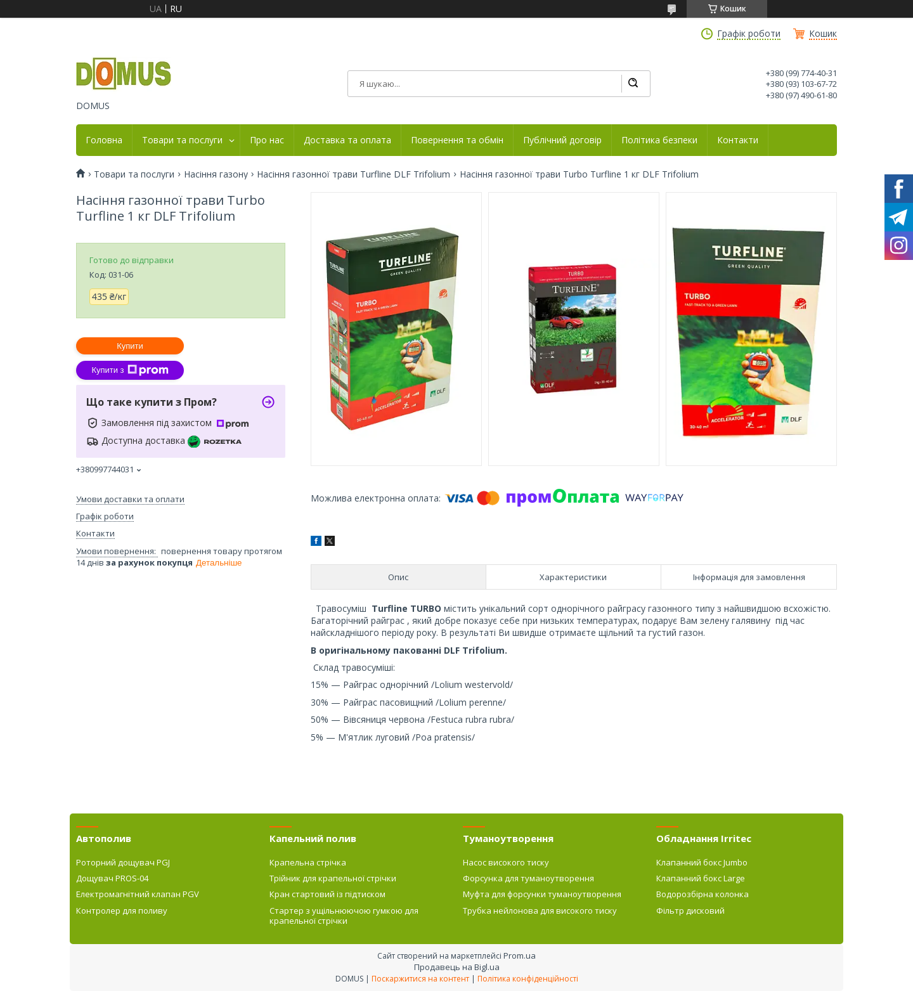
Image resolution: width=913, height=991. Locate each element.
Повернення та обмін (457, 140)
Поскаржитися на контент (420, 978)
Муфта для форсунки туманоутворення (542, 894)
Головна (104, 140)
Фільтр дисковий (690, 910)
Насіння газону (216, 174)
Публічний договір (562, 140)
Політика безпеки (659, 140)
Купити (130, 346)
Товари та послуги (182, 140)
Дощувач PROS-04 (112, 878)
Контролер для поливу (121, 910)
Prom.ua (519, 955)
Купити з (129, 370)
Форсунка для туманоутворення (528, 878)
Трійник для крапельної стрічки (332, 878)
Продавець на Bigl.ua (457, 967)
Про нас (267, 140)
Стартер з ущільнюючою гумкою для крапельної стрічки (343, 915)
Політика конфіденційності (527, 978)
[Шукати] (632, 84)
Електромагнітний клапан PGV (137, 894)
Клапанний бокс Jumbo (702, 862)
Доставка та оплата (347, 140)
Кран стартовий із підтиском (327, 894)
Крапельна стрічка (307, 862)
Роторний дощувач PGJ (123, 862)
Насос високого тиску (506, 862)
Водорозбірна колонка (702, 894)
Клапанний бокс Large (700, 878)
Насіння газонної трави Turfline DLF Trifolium (353, 174)
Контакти (737, 140)
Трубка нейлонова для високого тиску (540, 910)
